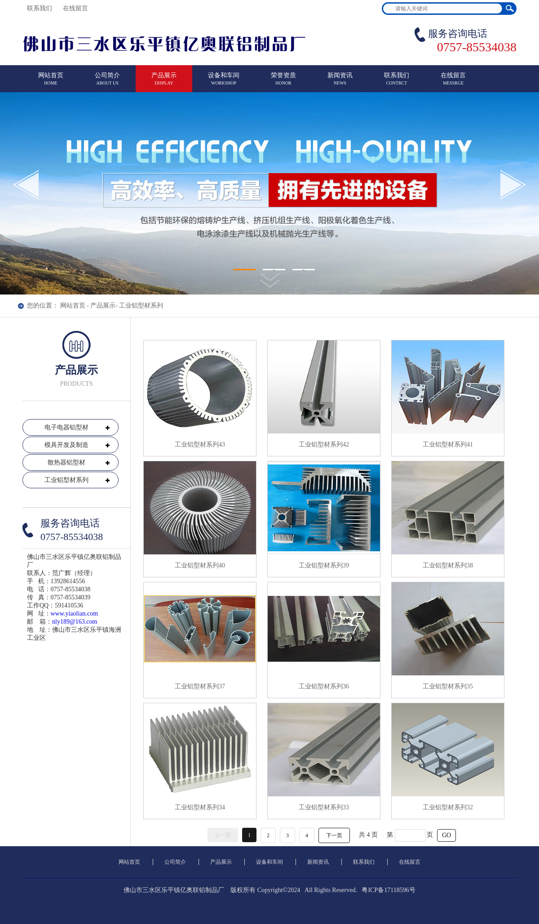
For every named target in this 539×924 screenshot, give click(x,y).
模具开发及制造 (66, 445)
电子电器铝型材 (66, 427)
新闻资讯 (340, 82)
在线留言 (76, 8)
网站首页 (50, 82)
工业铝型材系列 (141, 305)
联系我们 (40, 8)
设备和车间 (223, 82)
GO (446, 835)
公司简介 (107, 82)
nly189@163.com (74, 621)
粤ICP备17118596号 (388, 890)
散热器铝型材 (66, 462)
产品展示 (164, 82)
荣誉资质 (283, 82)
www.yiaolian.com (74, 613)
